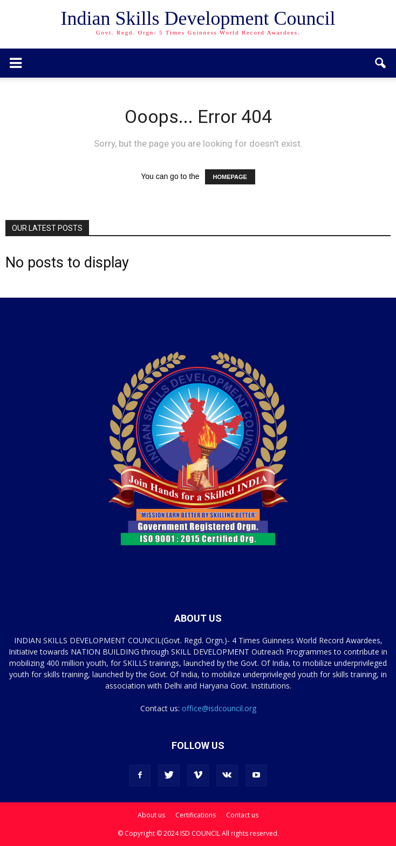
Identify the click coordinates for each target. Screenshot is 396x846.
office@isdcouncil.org (219, 708)
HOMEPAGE (230, 177)
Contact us (242, 815)
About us (151, 815)
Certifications (195, 815)
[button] (381, 63)
